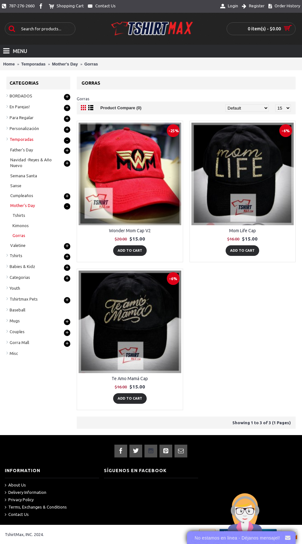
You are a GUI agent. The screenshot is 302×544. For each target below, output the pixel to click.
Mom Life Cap (242, 230)
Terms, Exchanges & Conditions (36, 507)
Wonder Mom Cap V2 (130, 230)
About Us (15, 485)
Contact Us (17, 514)
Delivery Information (25, 492)
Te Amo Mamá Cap (130, 378)
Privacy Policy (19, 499)
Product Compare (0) (121, 107)
